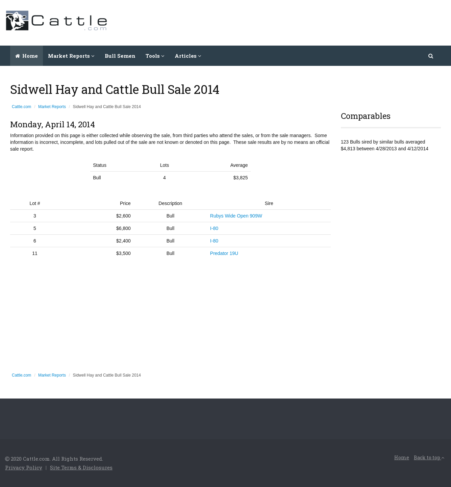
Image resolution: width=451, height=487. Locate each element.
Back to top (429, 457)
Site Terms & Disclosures (81, 467)
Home (26, 55)
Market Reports (52, 106)
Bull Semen (120, 55)
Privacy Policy (23, 467)
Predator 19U (224, 253)
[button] (431, 56)
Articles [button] (188, 55)
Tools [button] (155, 55)
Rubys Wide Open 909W (236, 216)
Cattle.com (21, 106)
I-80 (214, 228)
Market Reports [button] (71, 55)
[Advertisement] (323, 22)
